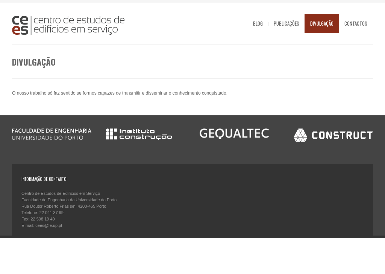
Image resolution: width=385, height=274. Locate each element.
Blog (258, 23)
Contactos (355, 23)
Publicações (286, 23)
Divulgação (321, 23)
